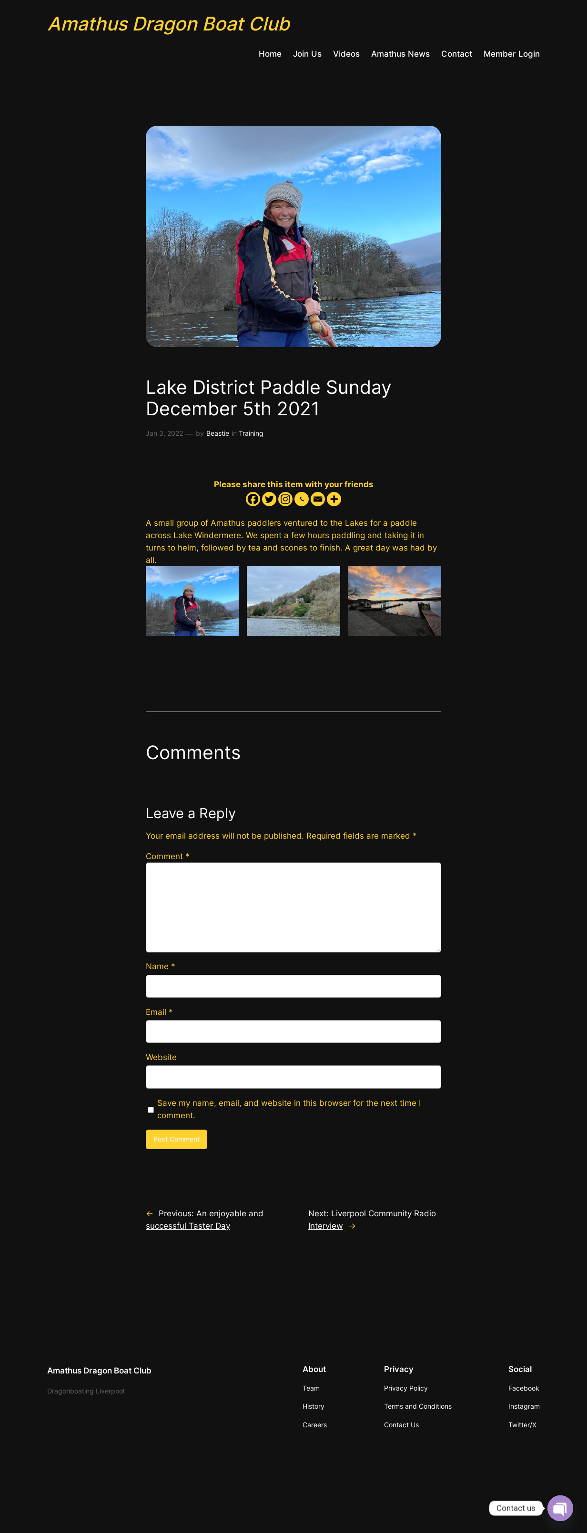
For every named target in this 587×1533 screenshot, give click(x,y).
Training (251, 433)
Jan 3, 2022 (164, 433)
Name (160, 966)
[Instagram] (285, 499)
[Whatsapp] (301, 499)
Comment (168, 856)
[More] (334, 499)
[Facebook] (253, 499)
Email (159, 1012)
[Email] (318, 499)
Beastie (217, 433)
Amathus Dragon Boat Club (168, 23)
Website (161, 1057)
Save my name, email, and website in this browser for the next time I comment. (289, 1109)
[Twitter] (269, 499)
